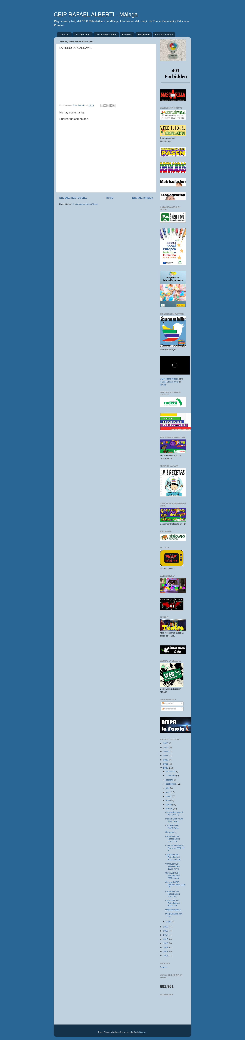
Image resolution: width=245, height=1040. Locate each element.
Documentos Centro (106, 34)
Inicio (109, 197)
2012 (166, 955)
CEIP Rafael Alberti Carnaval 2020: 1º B (175, 848)
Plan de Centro (82, 34)
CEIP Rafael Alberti (169, 379)
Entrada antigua (142, 197)
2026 (166, 743)
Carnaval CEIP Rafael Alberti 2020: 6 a (172, 894)
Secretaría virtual (164, 34)
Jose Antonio (79, 105)
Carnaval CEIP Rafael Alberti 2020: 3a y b (172, 866)
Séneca (163, 967)
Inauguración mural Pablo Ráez (174, 820)
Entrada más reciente (73, 197)
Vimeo (163, 385)
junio (168, 792)
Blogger (143, 1032)
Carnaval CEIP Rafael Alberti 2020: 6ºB (172, 903)
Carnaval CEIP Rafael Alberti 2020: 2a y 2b (172, 857)
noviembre (171, 775)
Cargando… (171, 832)
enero (169, 921)
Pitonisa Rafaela (173, 910)
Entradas (167, 703)
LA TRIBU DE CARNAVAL (172, 826)
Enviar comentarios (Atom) (85, 204)
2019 (166, 927)
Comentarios (169, 709)
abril (168, 800)
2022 (166, 760)
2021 (166, 764)
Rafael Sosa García (169, 382)
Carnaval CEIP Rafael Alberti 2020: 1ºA (172, 838)
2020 (166, 768)
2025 (166, 747)
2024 (166, 751)
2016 (166, 939)
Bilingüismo (144, 34)
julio (168, 788)
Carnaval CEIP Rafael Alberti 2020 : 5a (175, 884)
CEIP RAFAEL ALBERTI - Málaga (96, 14)
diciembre (170, 771)
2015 (166, 943)
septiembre (171, 784)
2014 (166, 947)
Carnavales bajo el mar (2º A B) (174, 813)
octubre (169, 780)
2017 (166, 935)
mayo (169, 796)
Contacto (64, 34)
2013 (166, 951)
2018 (166, 931)
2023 (166, 755)
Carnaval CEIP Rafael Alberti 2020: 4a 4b (172, 875)
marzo (169, 804)
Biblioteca (127, 34)
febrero (169, 808)
